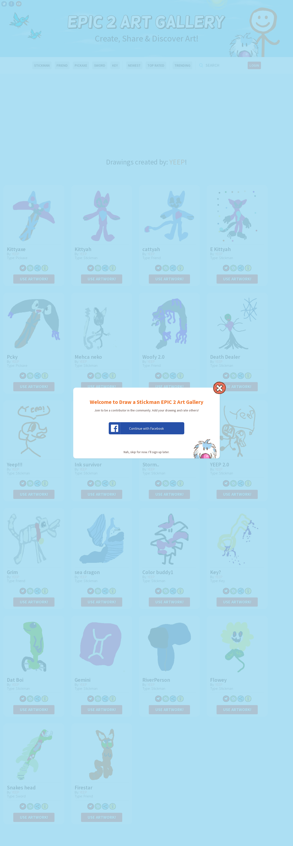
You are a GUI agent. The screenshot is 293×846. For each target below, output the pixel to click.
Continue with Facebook (136, 428)
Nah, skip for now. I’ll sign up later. (146, 452)
